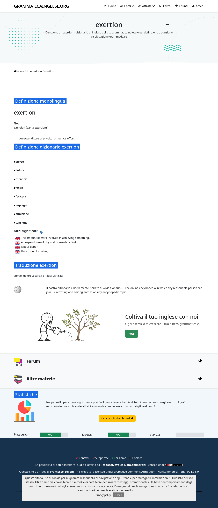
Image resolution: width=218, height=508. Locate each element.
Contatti (82, 458)
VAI (131, 334)
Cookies (135, 458)
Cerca (164, 6)
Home (110, 6)
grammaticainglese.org (41, 6)
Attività (146, 6)
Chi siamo (119, 458)
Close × (118, 495)
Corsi (127, 6)
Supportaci (100, 458)
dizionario (32, 71)
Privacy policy (103, 495)
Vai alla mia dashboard (117, 418)
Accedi (198, 6)
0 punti (181, 6)
